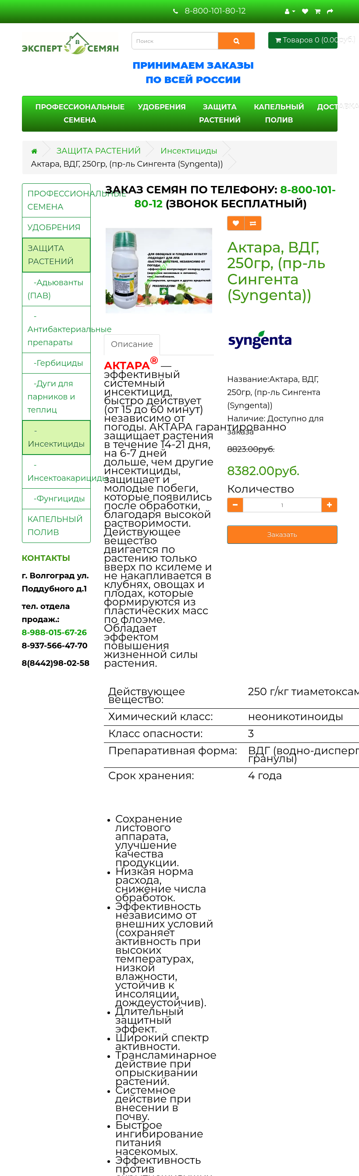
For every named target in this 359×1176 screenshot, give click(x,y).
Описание (132, 344)
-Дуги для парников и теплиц (51, 397)
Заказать (282, 534)
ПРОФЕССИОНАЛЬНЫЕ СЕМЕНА (80, 113)
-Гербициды (55, 363)
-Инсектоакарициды (59, 471)
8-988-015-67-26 (54, 632)
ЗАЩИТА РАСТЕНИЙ (220, 113)
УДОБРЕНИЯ (162, 107)
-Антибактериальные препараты (59, 329)
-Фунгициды (56, 499)
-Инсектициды (56, 437)
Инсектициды (188, 151)
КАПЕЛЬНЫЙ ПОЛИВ (279, 113)
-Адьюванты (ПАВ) (56, 289)
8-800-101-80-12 (215, 11)
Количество (260, 488)
